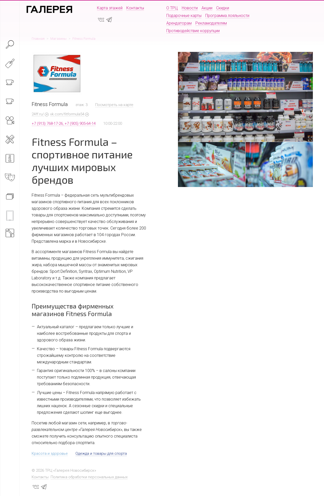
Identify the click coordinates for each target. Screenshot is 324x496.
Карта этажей (110, 8)
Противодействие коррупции (193, 30)
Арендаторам (179, 23)
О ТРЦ (172, 8)
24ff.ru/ (38, 114)
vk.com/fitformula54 (67, 114)
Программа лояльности (227, 15)
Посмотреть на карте (114, 104)
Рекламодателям (211, 23)
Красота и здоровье (50, 453)
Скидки (222, 8)
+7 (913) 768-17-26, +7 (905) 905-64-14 (64, 123)
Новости (190, 8)
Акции (206, 8)
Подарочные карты (183, 15)
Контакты (135, 8)
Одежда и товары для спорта (101, 453)
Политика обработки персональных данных (89, 477)
